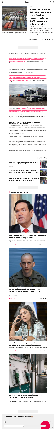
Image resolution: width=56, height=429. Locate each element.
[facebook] (45, 39)
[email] (50, 39)
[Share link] (52, 39)
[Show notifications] (53, 2)
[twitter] (48, 39)
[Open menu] (3, 2)
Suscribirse (35, 425)
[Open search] (51, 2)
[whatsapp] (43, 39)
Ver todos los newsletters (9, 419)
